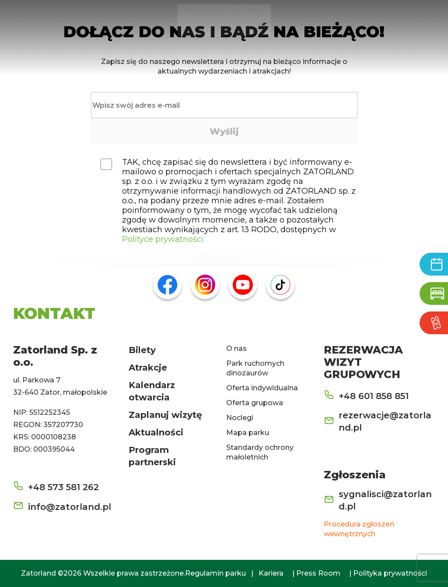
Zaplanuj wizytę (165, 415)
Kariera (271, 573)
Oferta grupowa (254, 403)
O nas (236, 348)
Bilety (142, 350)
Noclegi (239, 418)
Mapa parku (247, 432)
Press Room (318, 573)
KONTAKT (54, 313)
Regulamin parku (215, 573)
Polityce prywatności (162, 239)
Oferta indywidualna (262, 388)
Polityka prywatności (390, 573)
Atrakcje (148, 367)
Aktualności (156, 432)
